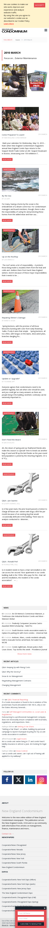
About (5, 803)
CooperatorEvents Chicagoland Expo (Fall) (19, 897)
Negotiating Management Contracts (16, 680)
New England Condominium (13, 867)
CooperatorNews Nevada (12, 849)
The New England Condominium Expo (17, 893)
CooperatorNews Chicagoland (14, 845)
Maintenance (9, 108)
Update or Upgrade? (11, 378)
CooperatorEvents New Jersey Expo (16, 888)
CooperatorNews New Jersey (14, 854)
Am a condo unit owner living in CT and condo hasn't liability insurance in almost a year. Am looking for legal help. (24, 744)
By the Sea (6, 195)
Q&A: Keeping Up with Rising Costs (16, 667)
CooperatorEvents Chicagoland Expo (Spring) (20, 902)
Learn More (9, 23)
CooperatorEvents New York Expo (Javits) (18, 884)
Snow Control (21, 751)
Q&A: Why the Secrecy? (11, 672)
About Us (5, 925)
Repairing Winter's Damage (13, 317)
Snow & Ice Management (12, 676)
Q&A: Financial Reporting (18, 699)
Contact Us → (8, 833)
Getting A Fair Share (25, 726)
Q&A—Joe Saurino (9, 500)
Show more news (24, 654)
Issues (18, 40)
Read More (7, 159)
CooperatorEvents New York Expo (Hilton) (19, 879)
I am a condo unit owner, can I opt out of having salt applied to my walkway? (23, 754)
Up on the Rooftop (10, 256)
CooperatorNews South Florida (14, 863)
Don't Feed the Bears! (11, 439)
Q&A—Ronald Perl (10, 561)
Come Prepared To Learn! (13, 135)
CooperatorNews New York (13, 858)
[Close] (39, 5)
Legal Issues (21, 739)
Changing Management (11, 685)
